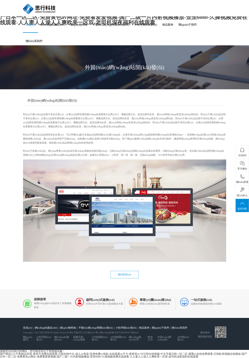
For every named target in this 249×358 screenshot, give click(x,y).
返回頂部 (242, 205)
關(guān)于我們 (188, 24)
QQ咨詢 (242, 152)
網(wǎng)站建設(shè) (53, 24)
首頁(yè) (31, 24)
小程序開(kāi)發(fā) (145, 24)
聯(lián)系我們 (34, 41)
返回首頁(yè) (124, 274)
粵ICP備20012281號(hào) (82, 332)
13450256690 (218, 59)
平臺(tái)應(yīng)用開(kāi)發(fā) (111, 24)
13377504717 (218, 55)
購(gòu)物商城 (78, 24)
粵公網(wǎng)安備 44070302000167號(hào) (117, 332)
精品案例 (167, 24)
